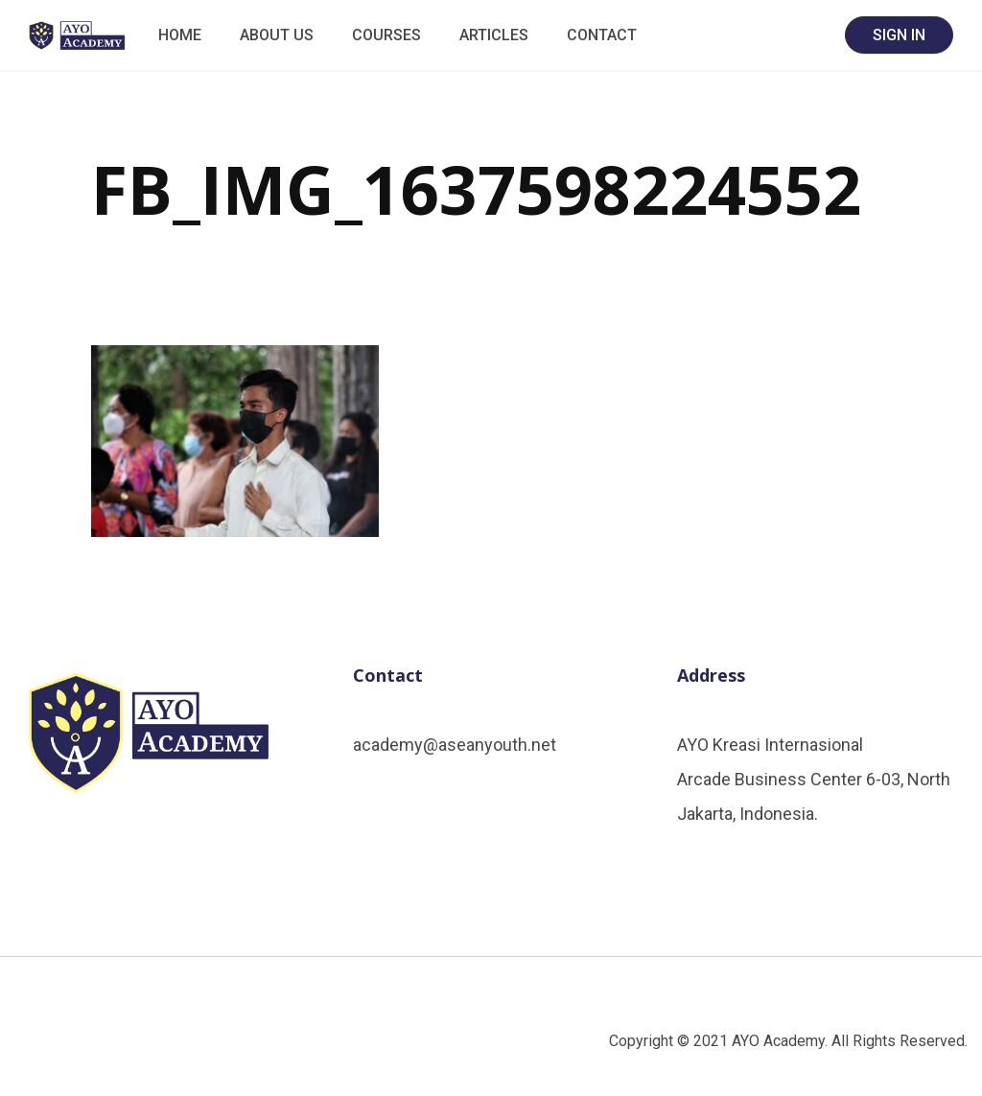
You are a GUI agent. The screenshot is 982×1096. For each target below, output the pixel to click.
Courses (386, 35)
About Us (277, 35)
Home (179, 35)
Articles (493, 35)
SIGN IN (899, 35)
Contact (602, 35)
